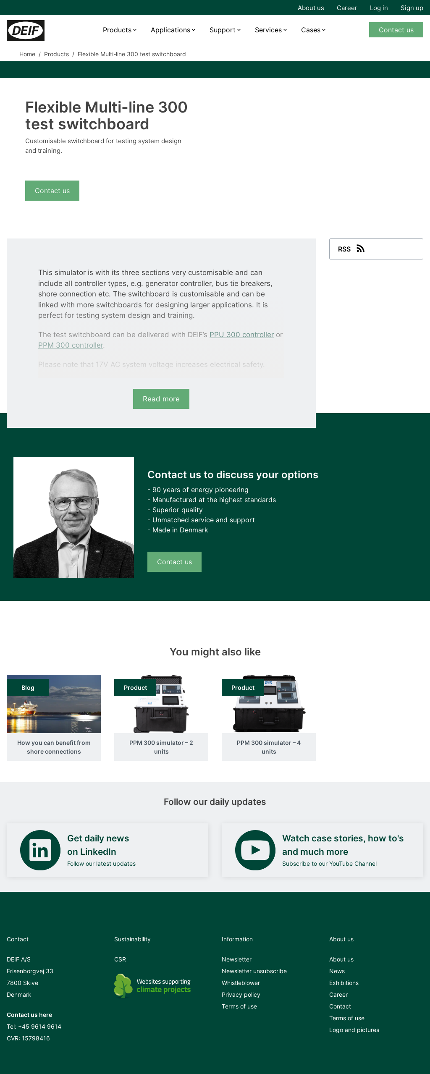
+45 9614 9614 (39, 1026)
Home (27, 54)
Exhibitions (344, 982)
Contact (340, 1006)
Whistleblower (241, 982)
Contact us (396, 30)
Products (117, 30)
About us (311, 8)
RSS (352, 248)
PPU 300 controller (242, 334)
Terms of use (239, 1006)
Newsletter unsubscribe (254, 970)
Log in (379, 8)
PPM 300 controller (70, 345)
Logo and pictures (354, 1029)
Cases (310, 30)
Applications (170, 30)
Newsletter (237, 959)
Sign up (412, 8)
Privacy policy (241, 994)
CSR (120, 959)
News (337, 970)
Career (347, 8)
